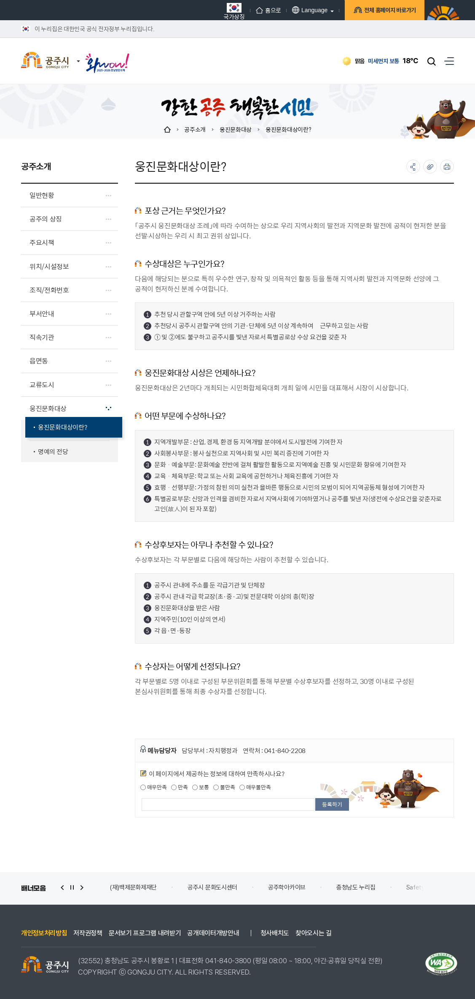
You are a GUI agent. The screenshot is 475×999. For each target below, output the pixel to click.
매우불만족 (255, 787)
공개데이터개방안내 (213, 933)
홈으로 (268, 10)
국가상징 (234, 11)
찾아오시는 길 (313, 933)
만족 (179, 787)
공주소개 (195, 129)
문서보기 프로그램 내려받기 (145, 933)
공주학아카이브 (287, 887)
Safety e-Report (429, 887)
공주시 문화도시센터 (212, 887)
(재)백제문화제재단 (133, 887)
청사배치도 (274, 933)
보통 (200, 787)
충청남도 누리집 (356, 887)
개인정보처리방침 (44, 933)
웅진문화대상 (236, 129)
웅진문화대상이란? (288, 129)
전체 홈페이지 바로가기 (388, 11)
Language (309, 9)
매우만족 (153, 787)
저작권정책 (87, 933)
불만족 (224, 787)
